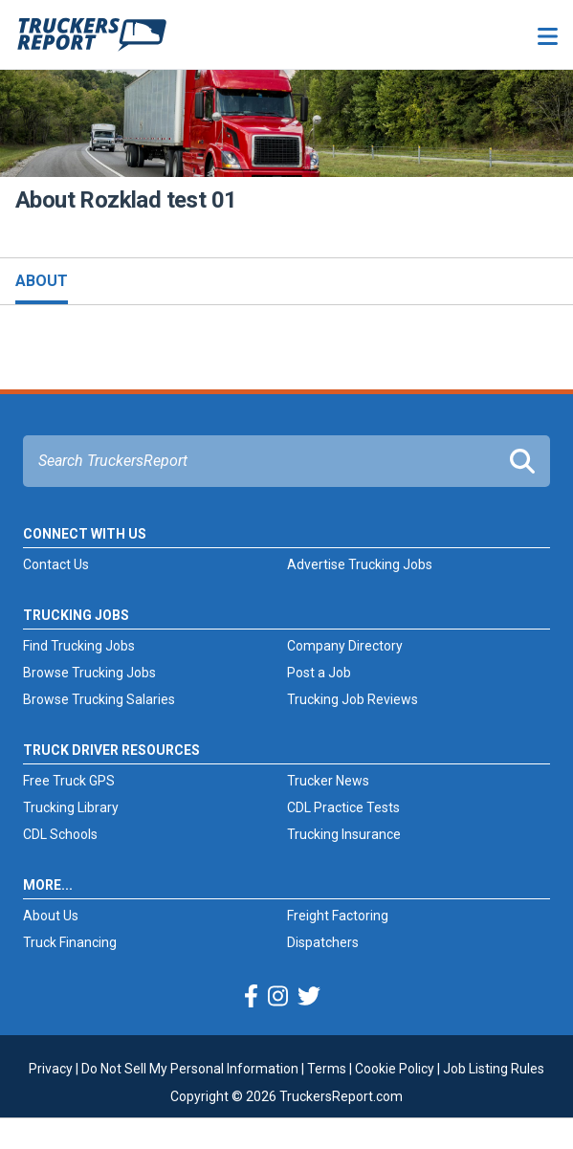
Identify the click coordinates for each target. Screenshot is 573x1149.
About (41, 281)
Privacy (51, 1068)
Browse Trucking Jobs (89, 672)
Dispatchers (323, 942)
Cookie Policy (394, 1068)
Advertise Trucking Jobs (359, 564)
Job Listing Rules (493, 1068)
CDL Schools (60, 834)
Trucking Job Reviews (352, 699)
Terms (326, 1068)
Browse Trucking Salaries (99, 699)
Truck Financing (70, 942)
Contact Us (56, 564)
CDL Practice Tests (343, 807)
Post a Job (319, 672)
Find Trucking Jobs (79, 645)
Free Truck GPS (69, 780)
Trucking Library (71, 807)
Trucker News (328, 780)
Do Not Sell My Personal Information (189, 1068)
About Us (50, 915)
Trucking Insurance (344, 834)
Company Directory (345, 645)
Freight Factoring (337, 915)
